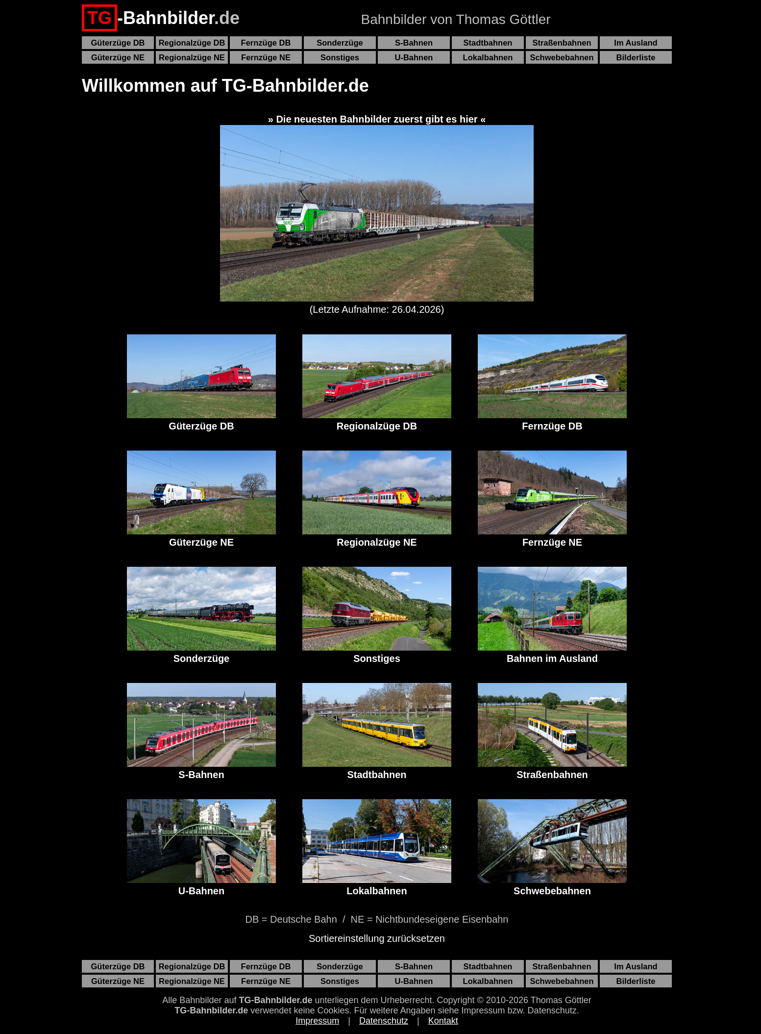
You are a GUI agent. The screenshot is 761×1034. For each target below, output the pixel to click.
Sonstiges (339, 57)
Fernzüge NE (266, 57)
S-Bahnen (414, 42)
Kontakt (443, 1021)
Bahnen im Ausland (552, 615)
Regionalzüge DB (192, 42)
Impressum (317, 1021)
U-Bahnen (414, 57)
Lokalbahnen (488, 57)
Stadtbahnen (488, 42)
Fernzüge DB (266, 42)
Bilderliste (636, 57)
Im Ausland (635, 42)
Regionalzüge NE (192, 57)
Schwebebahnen (561, 57)
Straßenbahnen (561, 42)
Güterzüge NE (118, 57)
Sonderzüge (340, 42)
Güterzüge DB (118, 42)
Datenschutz (383, 1021)
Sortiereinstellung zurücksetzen (377, 938)
